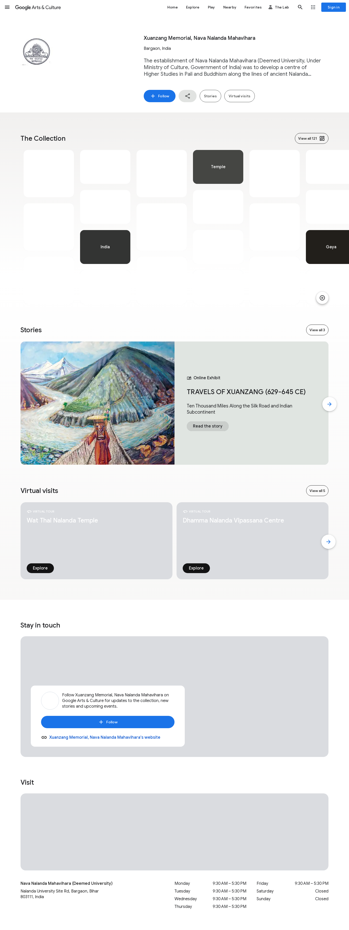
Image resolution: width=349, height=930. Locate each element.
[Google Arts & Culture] (38, 7)
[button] (7, 7)
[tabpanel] (49, 227)
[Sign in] (333, 7)
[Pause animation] (322, 298)
